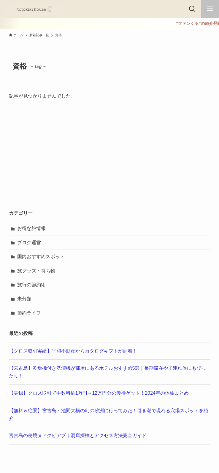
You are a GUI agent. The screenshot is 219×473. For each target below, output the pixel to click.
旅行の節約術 (31, 284)
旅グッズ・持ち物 (36, 270)
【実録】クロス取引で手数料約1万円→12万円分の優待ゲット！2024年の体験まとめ (99, 393)
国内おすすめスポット (41, 256)
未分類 (24, 298)
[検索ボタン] (192, 9)
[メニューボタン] (210, 9)
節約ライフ (29, 312)
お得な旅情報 (31, 228)
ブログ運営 (29, 242)
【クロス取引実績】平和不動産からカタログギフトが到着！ (73, 350)
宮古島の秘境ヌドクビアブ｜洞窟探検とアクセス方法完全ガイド (78, 435)
